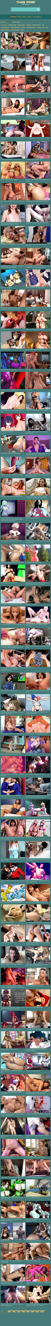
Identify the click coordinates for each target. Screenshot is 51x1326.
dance (22, 30)
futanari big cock (5, 27)
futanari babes (21, 25)
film (43, 27)
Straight (13, 17)
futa (43, 25)
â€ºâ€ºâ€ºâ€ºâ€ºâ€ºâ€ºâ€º (26, 1311)
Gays (29, 17)
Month (14, 22)
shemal (23, 27)
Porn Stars (22, 17)
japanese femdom (31, 27)
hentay (39, 27)
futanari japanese (15, 27)
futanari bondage (14, 30)
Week (18, 22)
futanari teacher (36, 25)
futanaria (29, 25)
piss (47, 27)
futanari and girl (12, 25)
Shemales (37, 17)
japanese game (5, 30)
